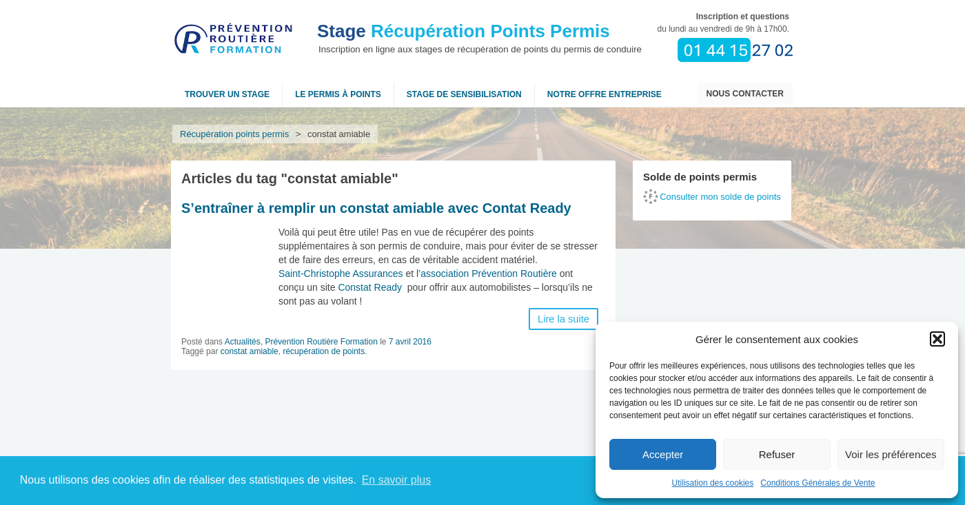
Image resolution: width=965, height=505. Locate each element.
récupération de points (324, 351)
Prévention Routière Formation (321, 342)
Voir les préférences (891, 454)
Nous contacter (745, 94)
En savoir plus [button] (396, 480)
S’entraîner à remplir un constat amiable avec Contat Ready (376, 208)
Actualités (243, 342)
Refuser (777, 454)
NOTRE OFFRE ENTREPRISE (604, 94)
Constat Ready (370, 287)
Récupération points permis (234, 134)
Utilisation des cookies (713, 483)
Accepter (662, 454)
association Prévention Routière (488, 273)
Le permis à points (338, 94)
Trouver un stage (227, 94)
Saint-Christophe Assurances (340, 273)
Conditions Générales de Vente (817, 483)
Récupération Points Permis (463, 31)
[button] (937, 339)
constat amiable (249, 351)
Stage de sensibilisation (464, 94)
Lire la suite (563, 318)
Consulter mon (720, 197)
